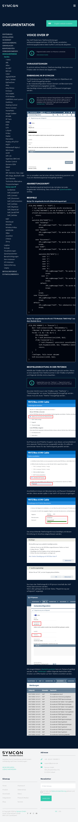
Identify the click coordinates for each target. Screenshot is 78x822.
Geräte (6, 57)
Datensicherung (9, 43)
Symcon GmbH (21, 811)
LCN (7, 127)
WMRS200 (9, 230)
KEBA (8, 122)
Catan (8, 74)
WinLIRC (9, 224)
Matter (8, 136)
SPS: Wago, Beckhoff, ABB (15, 176)
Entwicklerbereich (10, 274)
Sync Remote (10, 178)
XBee (8, 233)
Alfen (8, 65)
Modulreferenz (9, 54)
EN (60, 811)
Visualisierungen (10, 251)
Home (4, 786)
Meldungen (42, 671)
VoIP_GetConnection (14, 201)
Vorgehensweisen (10, 51)
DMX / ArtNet (11, 79)
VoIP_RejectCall (12, 209)
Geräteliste (11, 190)
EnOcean (9, 91)
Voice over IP (11, 187)
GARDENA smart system (14, 99)
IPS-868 (8, 116)
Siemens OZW (11, 164)
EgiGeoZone (10, 82)
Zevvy (8, 241)
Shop (4, 802)
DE (56, 811)
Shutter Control (11, 161)
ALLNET (8, 68)
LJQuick (8, 130)
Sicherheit (6, 40)
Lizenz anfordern (9, 769)
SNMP (8, 167)
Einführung (7, 34)
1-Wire (8, 60)
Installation (7, 37)
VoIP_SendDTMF (13, 212)
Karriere (20, 802)
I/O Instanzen (9, 262)
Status (20, 794)
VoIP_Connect (12, 195)
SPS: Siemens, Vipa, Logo (14, 173)
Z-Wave (8, 239)
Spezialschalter (41, 104)
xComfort (9, 236)
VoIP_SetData (12, 215)
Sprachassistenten (10, 254)
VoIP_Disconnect (13, 198)
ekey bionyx (10, 88)
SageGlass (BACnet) (13, 159)
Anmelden (46, 798)
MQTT (8, 144)
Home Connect (11, 108)
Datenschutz (22, 790)
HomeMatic (10, 110)
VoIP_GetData (12, 204)
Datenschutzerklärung (58, 791)
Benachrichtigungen (11, 256)
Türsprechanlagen (12, 184)
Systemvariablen (66, 189)
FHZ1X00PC (10, 94)
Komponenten (8, 48)
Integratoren (7, 798)
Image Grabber (11, 113)
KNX (7, 125)
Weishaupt (9, 222)
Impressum (21, 786)
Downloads (6, 794)
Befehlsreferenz (9, 271)
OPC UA (8, 156)
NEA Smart (9, 150)
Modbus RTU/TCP (12, 142)
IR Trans (8, 119)
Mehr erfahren (8, 767)
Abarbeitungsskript (48, 669)
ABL (7, 62)
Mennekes (9, 139)
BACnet (8, 71)
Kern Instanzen (9, 259)
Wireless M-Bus (11, 227)
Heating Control (11, 105)
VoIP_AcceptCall (13, 193)
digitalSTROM (11, 77)
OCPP (8, 153)
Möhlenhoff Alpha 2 (13, 147)
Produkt (5, 790)
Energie (7, 248)
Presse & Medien (23, 798)
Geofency (9, 102)
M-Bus (8, 133)
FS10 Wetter (10, 96)
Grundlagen (7, 45)
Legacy (6, 268)
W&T (7, 219)
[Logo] (10, 5)
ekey (7, 85)
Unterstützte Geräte (42, 55)
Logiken (7, 245)
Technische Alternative (14, 181)
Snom (8, 170)
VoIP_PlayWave (12, 207)
